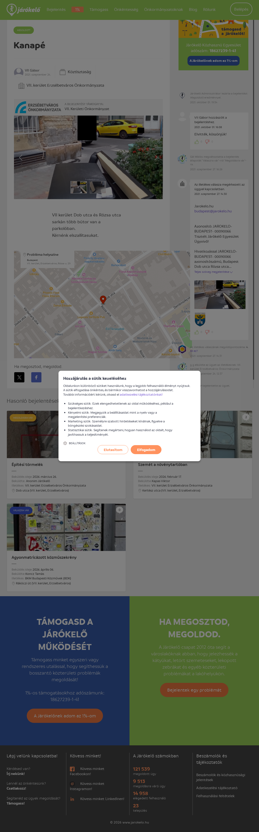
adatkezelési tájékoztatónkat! (141, 394)
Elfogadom (146, 449)
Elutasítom (113, 449)
